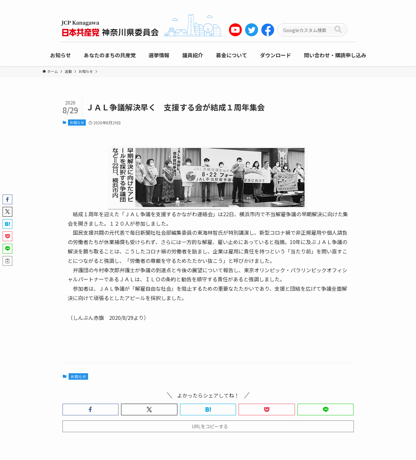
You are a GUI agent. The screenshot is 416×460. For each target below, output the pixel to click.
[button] (90, 409)
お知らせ (77, 122)
